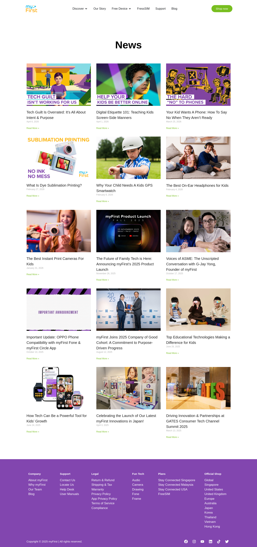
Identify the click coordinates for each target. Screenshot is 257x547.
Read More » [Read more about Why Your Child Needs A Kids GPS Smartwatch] (102, 201)
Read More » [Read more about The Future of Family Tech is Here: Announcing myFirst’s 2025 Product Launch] (102, 280)
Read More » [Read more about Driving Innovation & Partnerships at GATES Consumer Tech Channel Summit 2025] (172, 437)
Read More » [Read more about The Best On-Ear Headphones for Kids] (172, 196)
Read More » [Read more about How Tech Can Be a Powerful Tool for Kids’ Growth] (33, 431)
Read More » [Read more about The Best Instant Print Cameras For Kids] (33, 274)
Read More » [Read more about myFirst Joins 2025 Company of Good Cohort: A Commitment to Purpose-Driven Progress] (102, 358)
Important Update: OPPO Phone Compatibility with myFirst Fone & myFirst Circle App (54, 342)
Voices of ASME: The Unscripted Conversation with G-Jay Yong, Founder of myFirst (192, 264)
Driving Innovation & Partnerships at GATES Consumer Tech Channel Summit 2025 (195, 421)
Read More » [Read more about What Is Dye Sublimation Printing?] (33, 196)
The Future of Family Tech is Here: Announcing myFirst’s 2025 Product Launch (125, 264)
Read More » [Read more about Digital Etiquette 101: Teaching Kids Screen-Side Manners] (102, 128)
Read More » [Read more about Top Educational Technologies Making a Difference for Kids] (172, 353)
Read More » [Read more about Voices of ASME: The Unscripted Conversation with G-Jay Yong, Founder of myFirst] (172, 280)
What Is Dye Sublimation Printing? (54, 185)
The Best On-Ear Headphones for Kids (197, 185)
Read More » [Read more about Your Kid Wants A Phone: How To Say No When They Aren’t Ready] (172, 128)
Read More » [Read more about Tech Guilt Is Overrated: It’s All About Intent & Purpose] (33, 128)
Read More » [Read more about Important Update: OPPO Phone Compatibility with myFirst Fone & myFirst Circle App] (33, 358)
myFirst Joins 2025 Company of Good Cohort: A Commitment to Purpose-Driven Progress (127, 342)
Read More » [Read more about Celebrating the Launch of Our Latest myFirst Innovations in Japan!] (102, 431)
